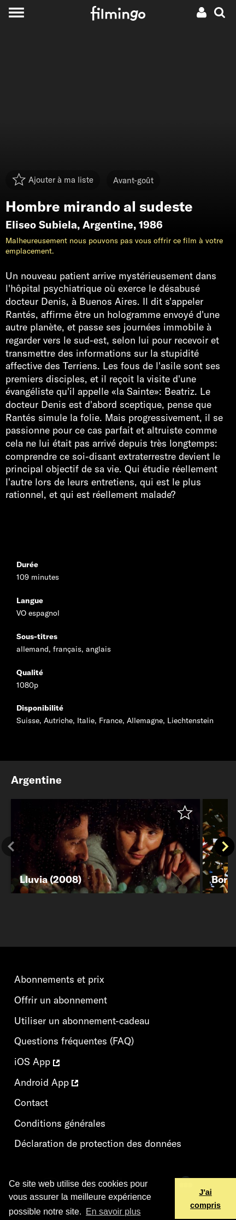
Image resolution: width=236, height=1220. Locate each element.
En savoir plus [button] (113, 1211)
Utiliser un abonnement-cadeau (82, 1020)
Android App (46, 1082)
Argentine (107, 224)
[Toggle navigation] (16, 12)
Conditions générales (59, 1123)
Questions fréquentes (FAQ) (74, 1041)
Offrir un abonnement (60, 1000)
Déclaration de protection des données (97, 1143)
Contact (31, 1102)
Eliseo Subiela (41, 224)
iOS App (37, 1061)
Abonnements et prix (59, 979)
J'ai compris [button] (205, 1199)
